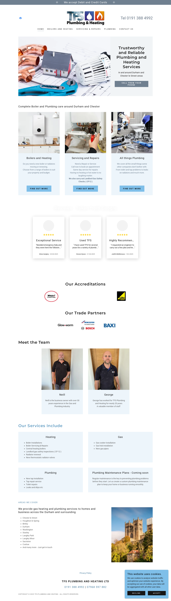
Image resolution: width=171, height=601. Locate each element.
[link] (20, 18)
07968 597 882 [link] (97, 587)
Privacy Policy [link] (85, 573)
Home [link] (41, 29)
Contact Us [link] (126, 29)
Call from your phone (131, 78)
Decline (136, 593)
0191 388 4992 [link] (140, 18)
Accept (157, 593)
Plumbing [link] (110, 29)
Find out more (39, 189)
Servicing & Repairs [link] (88, 29)
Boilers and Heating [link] (60, 29)
